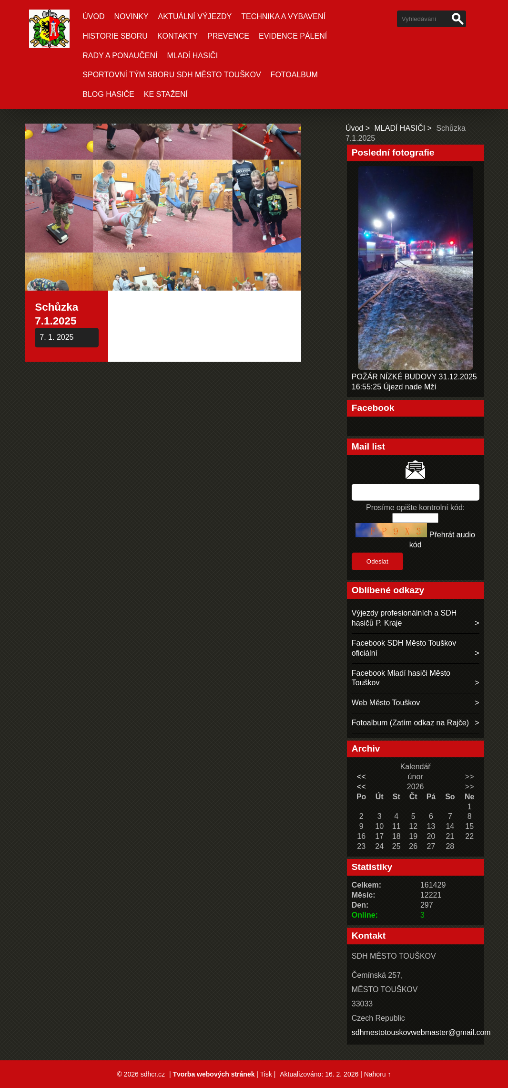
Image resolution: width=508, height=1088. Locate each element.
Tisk (266, 1074)
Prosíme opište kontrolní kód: (415, 507)
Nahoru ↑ (377, 1074)
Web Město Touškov (386, 703)
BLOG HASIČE (108, 94)
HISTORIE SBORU (115, 36)
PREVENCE (228, 36)
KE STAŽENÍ (166, 94)
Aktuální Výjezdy (195, 16)
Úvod (93, 16)
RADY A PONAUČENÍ (119, 56)
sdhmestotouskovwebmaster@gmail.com (421, 1032)
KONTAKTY (177, 36)
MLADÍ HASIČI (192, 56)
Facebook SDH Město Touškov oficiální (404, 648)
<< (361, 777)
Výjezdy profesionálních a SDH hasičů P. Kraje (404, 618)
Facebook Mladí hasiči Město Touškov (401, 678)
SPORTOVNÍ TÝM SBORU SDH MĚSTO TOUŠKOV (171, 75)
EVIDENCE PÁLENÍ (293, 36)
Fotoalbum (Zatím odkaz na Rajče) (410, 723)
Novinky (131, 16)
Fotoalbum (294, 75)
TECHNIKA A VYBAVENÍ (283, 16)
